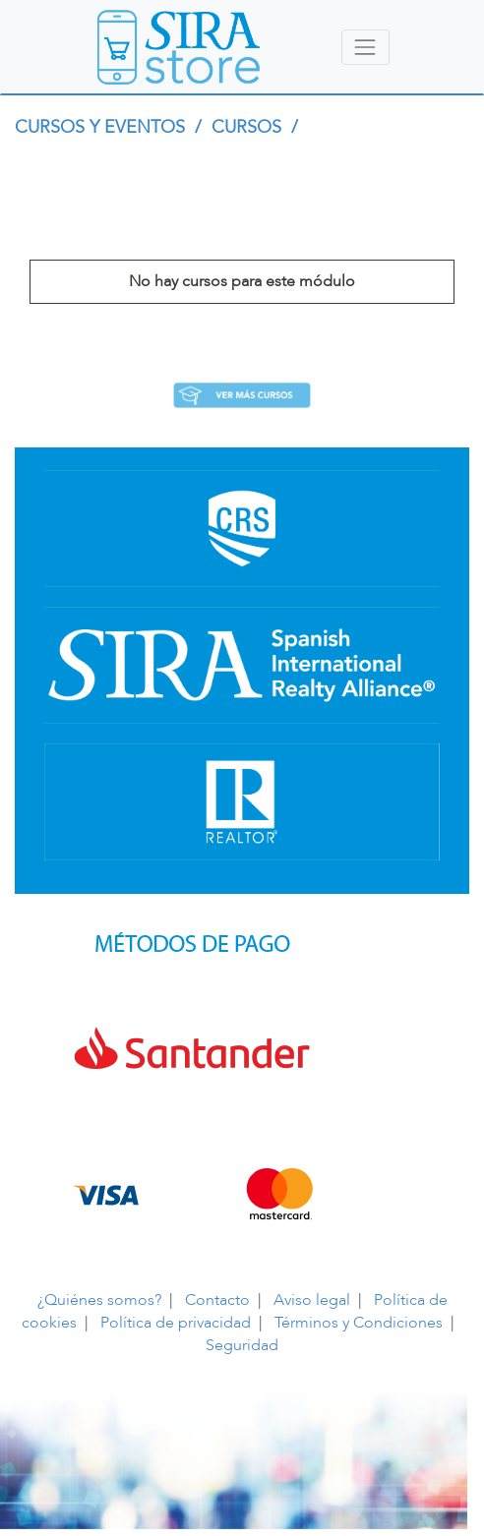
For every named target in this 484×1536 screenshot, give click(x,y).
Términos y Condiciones (358, 1322)
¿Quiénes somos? (99, 1300)
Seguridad (242, 1345)
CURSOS (249, 127)
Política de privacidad (175, 1322)
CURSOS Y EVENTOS (102, 127)
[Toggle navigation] (365, 47)
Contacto (217, 1300)
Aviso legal (311, 1300)
